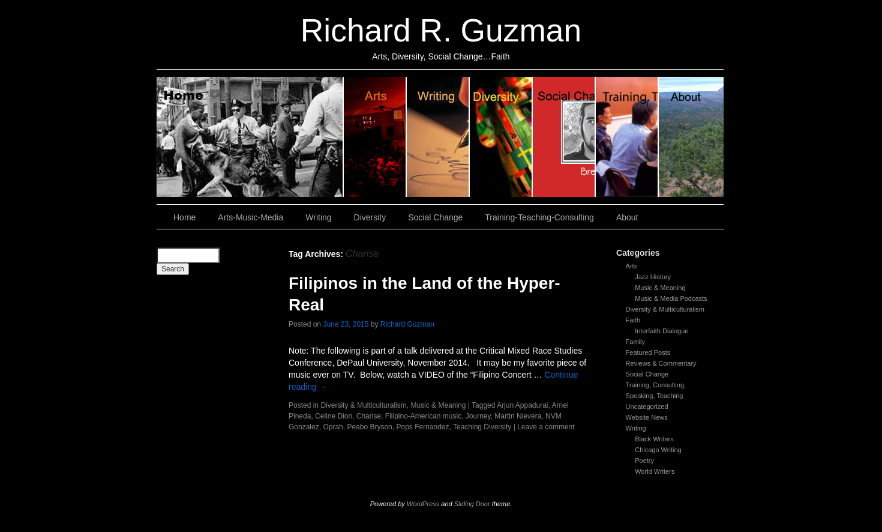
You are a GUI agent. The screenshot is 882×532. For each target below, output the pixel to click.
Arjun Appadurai (522, 405)
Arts (632, 266)
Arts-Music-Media (250, 217)
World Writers (654, 471)
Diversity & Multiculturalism (665, 309)
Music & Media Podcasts (671, 298)
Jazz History (653, 276)
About (691, 137)
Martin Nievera (517, 416)
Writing (438, 137)
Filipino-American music (423, 416)
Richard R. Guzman (441, 30)
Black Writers (654, 439)
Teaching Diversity (482, 427)
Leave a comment (545, 427)
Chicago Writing (658, 449)
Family (635, 341)
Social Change (564, 137)
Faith (633, 320)
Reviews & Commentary (661, 363)
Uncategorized (647, 406)
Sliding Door (472, 503)
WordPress (423, 503)
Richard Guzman (407, 324)
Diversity (501, 137)
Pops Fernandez (422, 427)
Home (250, 137)
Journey (478, 416)
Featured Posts (648, 352)
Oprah (333, 427)
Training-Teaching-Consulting (539, 217)
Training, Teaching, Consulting (627, 137)
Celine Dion (333, 416)
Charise (368, 416)
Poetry (644, 460)
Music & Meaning (660, 287)
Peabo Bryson (369, 427)
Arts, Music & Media (375, 137)
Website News (647, 417)
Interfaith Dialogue (661, 330)
